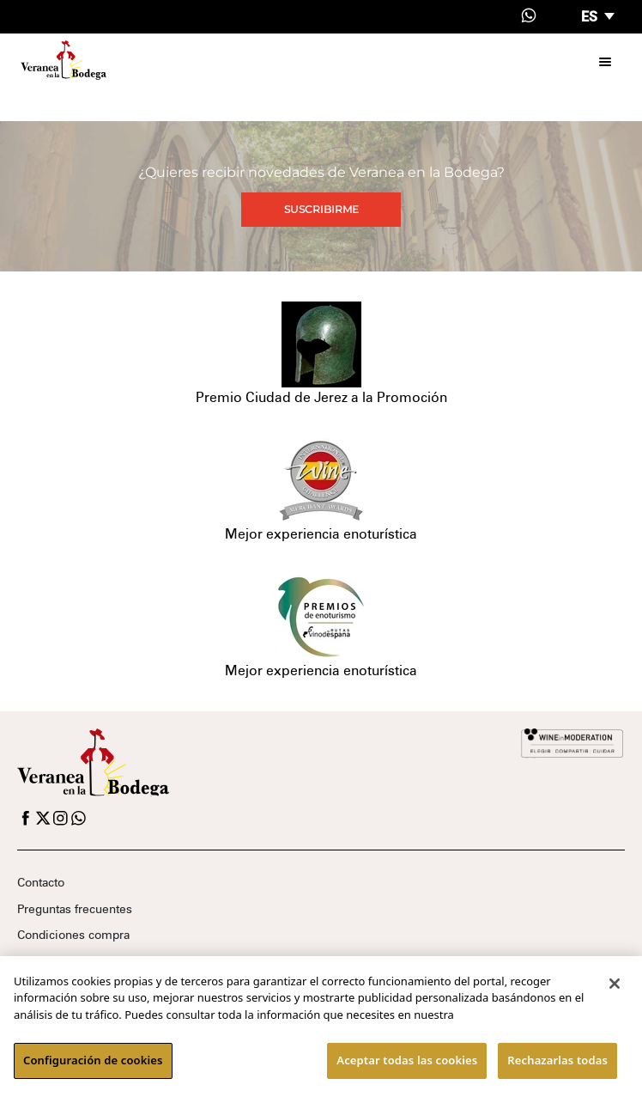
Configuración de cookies (93, 1060)
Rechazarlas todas (557, 1060)
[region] (321, 1026)
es (591, 17)
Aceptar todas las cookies (406, 1060)
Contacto (40, 882)
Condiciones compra (73, 935)
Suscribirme (321, 209)
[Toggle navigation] (605, 60)
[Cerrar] (614, 984)
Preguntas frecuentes (74, 909)
